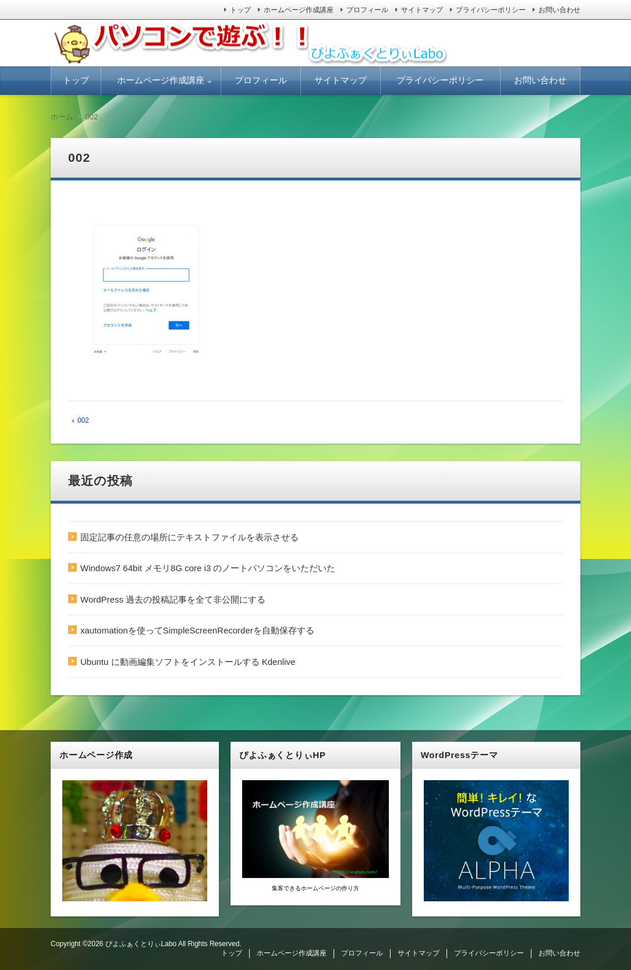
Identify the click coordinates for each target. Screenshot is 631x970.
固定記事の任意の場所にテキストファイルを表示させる (189, 537)
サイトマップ (422, 10)
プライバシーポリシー (491, 10)
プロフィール (367, 10)
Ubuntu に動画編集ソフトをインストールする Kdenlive (187, 662)
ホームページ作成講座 (299, 10)
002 (83, 420)
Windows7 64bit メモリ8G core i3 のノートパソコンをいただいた (207, 568)
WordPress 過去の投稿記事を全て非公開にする (172, 599)
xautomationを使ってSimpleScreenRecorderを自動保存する (197, 630)
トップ (240, 10)
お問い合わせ (559, 10)
